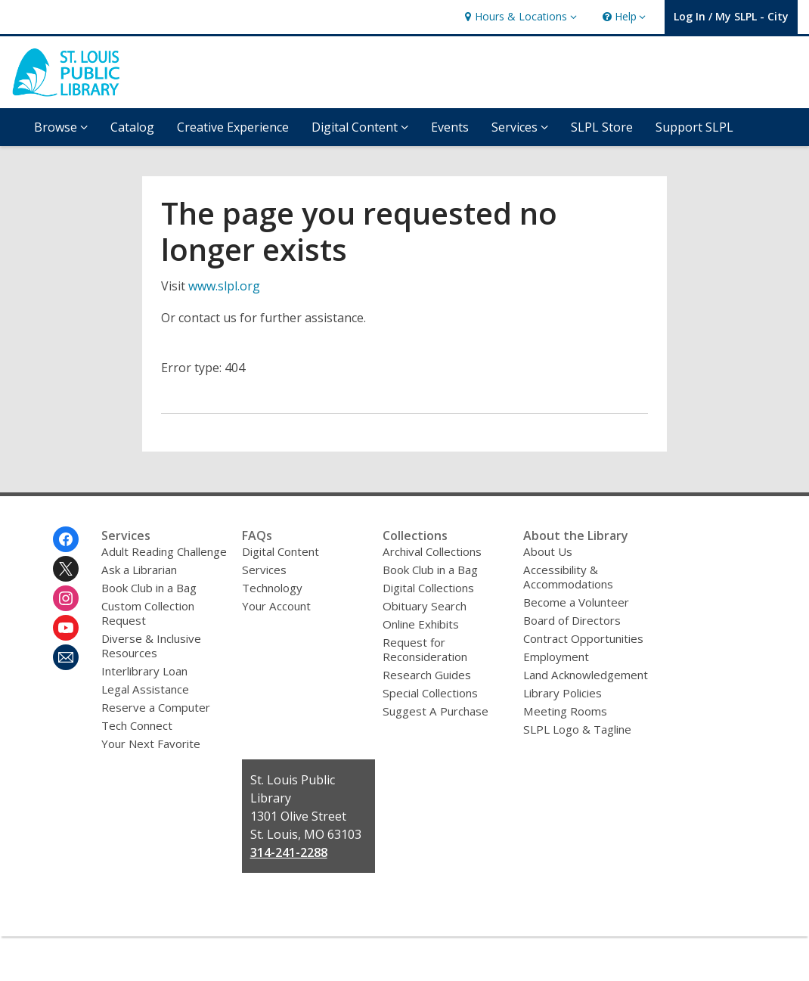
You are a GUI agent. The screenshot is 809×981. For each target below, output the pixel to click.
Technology (272, 587)
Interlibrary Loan (144, 670)
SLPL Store (602, 127)
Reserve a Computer (155, 707)
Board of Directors (572, 620)
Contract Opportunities (583, 638)
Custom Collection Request (147, 613)
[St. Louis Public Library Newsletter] (66, 657)
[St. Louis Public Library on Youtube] (66, 628)
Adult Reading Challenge (164, 551)
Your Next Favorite (150, 743)
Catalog (132, 127)
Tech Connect (136, 725)
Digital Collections (428, 587)
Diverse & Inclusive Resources (151, 645)
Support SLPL (694, 127)
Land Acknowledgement (585, 674)
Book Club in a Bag (149, 587)
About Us (547, 551)
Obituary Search (424, 605)
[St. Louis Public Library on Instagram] (66, 598)
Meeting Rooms (565, 711)
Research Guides (427, 674)
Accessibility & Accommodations (568, 576)
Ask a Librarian (139, 569)
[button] (519, 17)
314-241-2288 (288, 852)
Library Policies (562, 692)
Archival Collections (432, 551)
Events (450, 127)
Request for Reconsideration (425, 649)
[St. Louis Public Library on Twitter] (66, 569)
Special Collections (430, 692)
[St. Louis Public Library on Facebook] (66, 539)
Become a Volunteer (576, 602)
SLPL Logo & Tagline (577, 729)
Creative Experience (233, 127)
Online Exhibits (421, 624)
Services (264, 569)
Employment (556, 656)
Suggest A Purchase (435, 711)
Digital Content (280, 551)
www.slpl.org (224, 286)
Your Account (276, 605)
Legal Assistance (145, 689)
